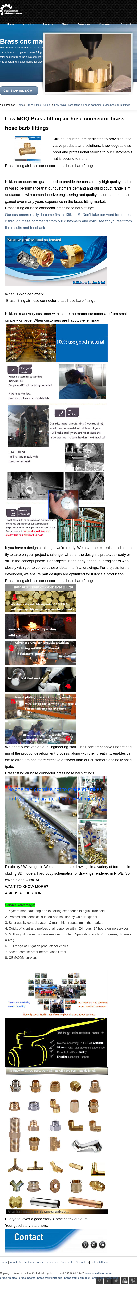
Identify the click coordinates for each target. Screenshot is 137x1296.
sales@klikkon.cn (101, 1262)
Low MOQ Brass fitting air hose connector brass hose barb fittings (92, 104)
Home (20, 104)
